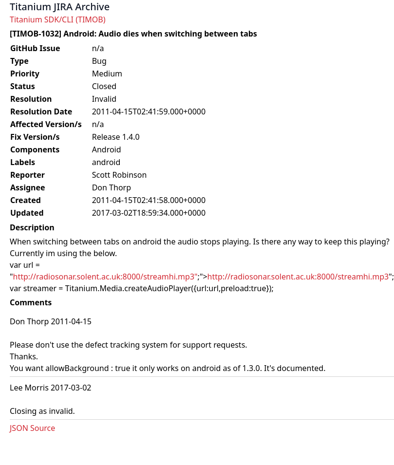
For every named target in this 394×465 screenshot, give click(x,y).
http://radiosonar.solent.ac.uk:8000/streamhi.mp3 (298, 276)
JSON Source (32, 428)
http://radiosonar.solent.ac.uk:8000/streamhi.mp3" (105, 276)
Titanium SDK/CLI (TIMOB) (58, 19)
